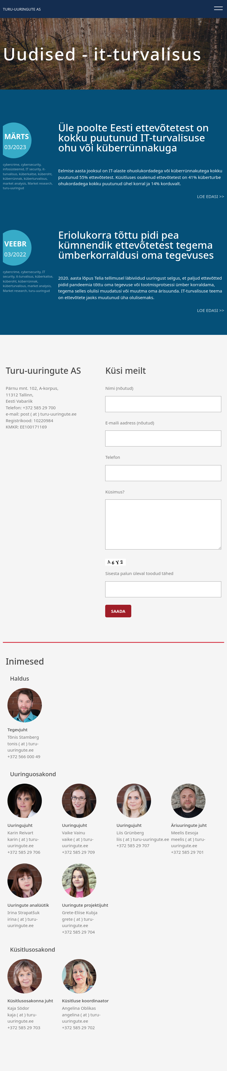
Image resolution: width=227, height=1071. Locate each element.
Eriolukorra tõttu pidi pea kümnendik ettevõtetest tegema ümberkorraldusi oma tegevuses (136, 245)
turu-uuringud (13, 188)
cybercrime (11, 164)
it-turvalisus (24, 276)
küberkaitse (27, 174)
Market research (40, 183)
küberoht (44, 174)
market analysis (14, 183)
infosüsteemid (13, 169)
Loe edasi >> (210, 196)
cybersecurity (30, 164)
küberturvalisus (35, 178)
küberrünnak (12, 178)
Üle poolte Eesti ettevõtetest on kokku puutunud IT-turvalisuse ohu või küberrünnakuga (133, 137)
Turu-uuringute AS (22, 9)
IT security (33, 169)
